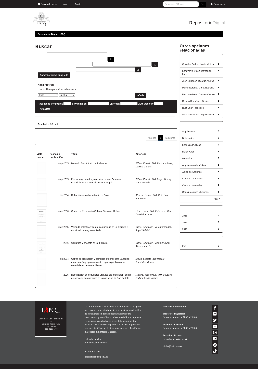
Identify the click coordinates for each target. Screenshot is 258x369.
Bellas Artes (188, 151)
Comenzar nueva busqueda (54, 75)
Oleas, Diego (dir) (144, 227)
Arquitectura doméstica (194, 165)
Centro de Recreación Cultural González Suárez (96, 211)
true (184, 246)
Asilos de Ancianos (192, 172)
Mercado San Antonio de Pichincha (89, 163)
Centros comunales (192, 185)
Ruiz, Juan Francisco (193, 108)
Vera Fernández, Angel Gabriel (198, 114)
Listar (66, 4)
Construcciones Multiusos (195, 192)
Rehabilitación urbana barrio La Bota (90, 195)
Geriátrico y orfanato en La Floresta (89, 243)
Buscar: (42, 54)
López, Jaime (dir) (144, 211)
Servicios (218, 4)
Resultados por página (50, 103)
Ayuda (78, 4)
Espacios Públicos (191, 145)
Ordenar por (80, 103)
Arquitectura (188, 131)
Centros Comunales (192, 178)
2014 (184, 222)
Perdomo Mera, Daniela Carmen (199, 94)
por (40, 59)
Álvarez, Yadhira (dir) (146, 195)
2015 (184, 215)
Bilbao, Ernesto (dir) (145, 163)
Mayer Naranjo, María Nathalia (198, 87)
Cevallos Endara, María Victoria (198, 64)
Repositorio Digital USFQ (51, 34)
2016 (184, 229)
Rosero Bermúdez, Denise (195, 101)
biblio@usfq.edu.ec (172, 346)
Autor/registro (146, 103)
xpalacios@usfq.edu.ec (96, 356)
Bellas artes (188, 138)
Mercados (187, 158)
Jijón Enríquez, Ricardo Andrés (198, 81)
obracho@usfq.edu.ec (96, 342)
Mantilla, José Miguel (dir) (148, 274)
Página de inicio (47, 4)
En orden (115, 103)
